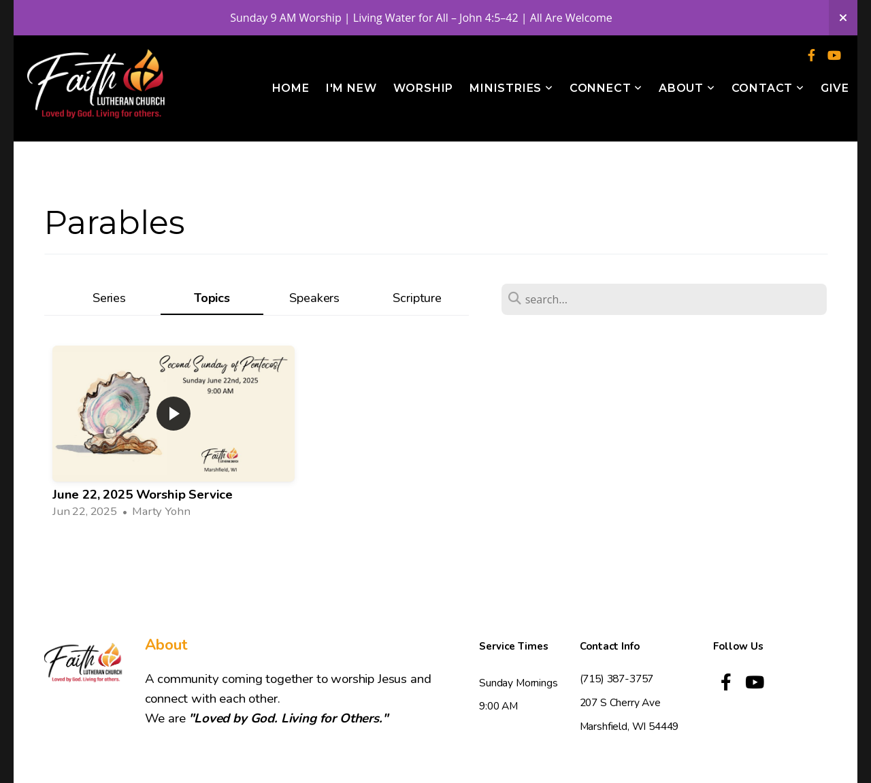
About (687, 88)
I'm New (351, 88)
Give (835, 88)
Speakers (314, 298)
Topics (212, 298)
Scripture (417, 298)
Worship (423, 88)
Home (291, 88)
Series (109, 298)
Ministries (511, 88)
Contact (768, 88)
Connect (606, 88)
